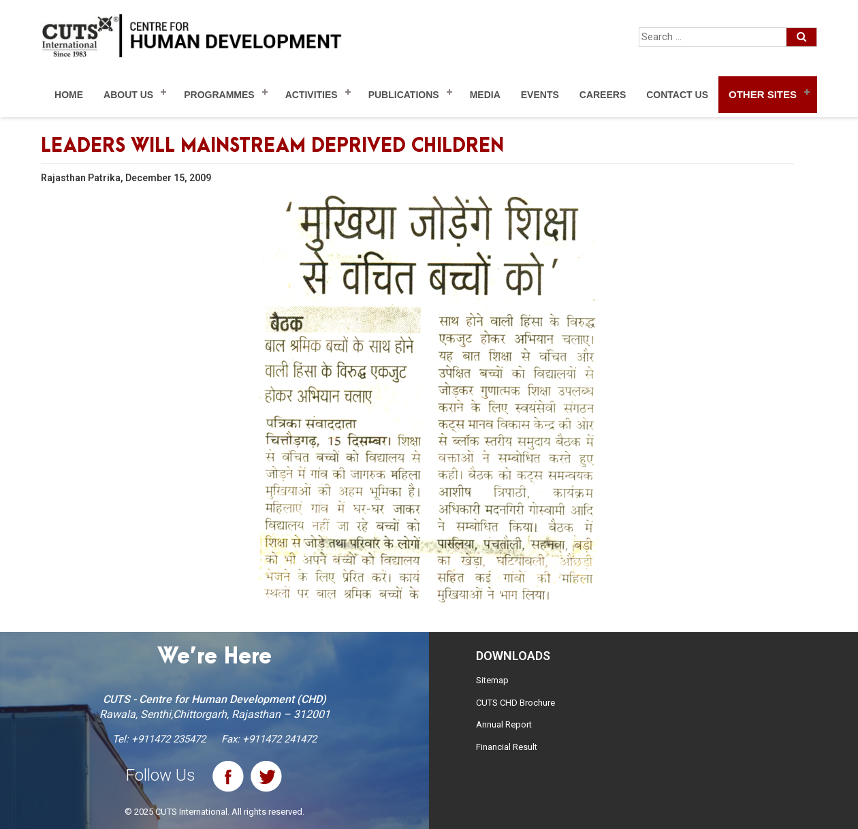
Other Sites (763, 94)
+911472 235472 (168, 739)
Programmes (219, 94)
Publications (403, 94)
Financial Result (506, 747)
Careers (602, 94)
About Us (128, 94)
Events (540, 94)
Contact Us (677, 94)
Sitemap (492, 680)
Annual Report (504, 724)
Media (485, 94)
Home (68, 94)
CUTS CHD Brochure (515, 703)
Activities (311, 94)
